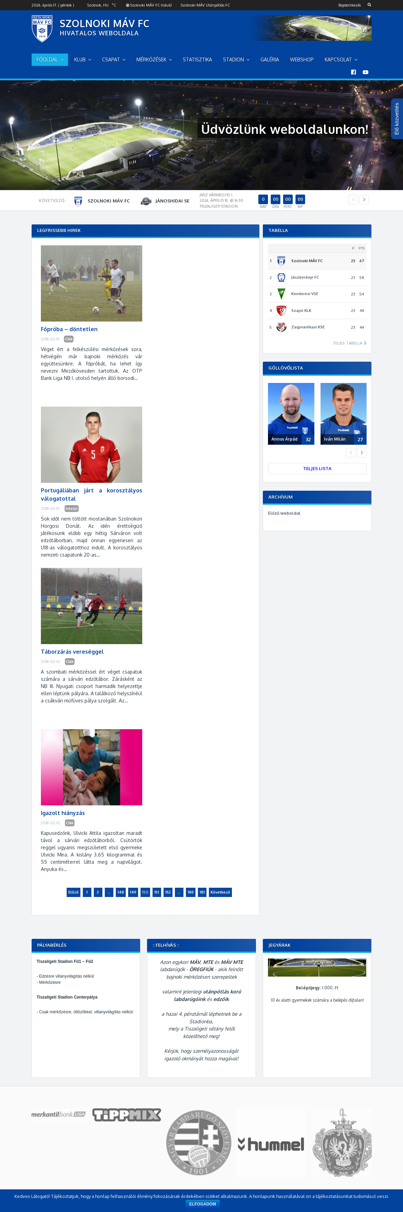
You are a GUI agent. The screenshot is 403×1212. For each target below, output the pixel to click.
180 (191, 892)
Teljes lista (317, 468)
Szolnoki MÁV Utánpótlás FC (205, 5)
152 (168, 892)
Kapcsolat (338, 59)
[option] (208, 201)
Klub (80, 59)
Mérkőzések (151, 59)
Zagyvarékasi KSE (308, 327)
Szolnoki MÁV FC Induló (149, 5)
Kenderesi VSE (304, 293)
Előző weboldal (284, 513)
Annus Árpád (284, 439)
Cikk (68, 339)
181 (202, 892)
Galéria (269, 59)
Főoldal (47, 59)
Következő (220, 892)
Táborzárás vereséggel (72, 651)
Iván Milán (335, 439)
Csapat (111, 59)
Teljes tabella (348, 343)
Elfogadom (202, 1204)
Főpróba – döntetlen (69, 329)
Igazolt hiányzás (63, 812)
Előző (73, 892)
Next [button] (364, 200)
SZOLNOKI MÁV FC (104, 23)
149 (133, 892)
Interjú (72, 508)
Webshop (302, 59)
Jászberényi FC (305, 277)
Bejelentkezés (349, 5)
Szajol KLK (301, 310)
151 (156, 892)
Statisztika (197, 59)
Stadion (233, 59)
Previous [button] (353, 200)
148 (120, 892)
